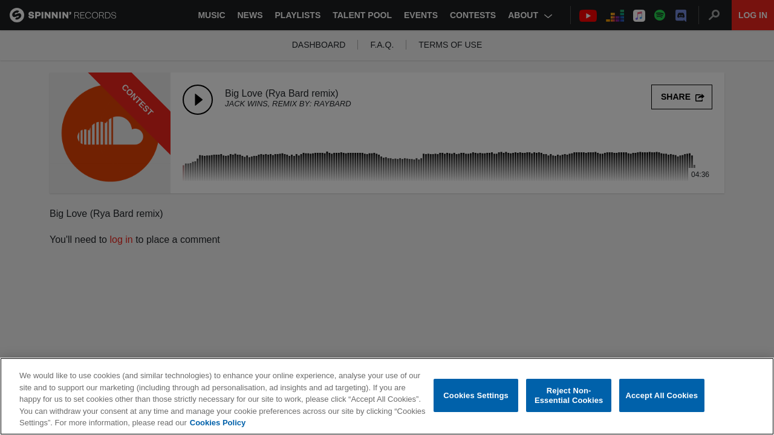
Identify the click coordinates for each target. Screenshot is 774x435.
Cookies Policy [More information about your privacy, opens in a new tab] (218, 423)
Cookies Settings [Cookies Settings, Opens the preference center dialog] (476, 396)
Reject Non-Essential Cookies (569, 396)
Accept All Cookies (661, 396)
